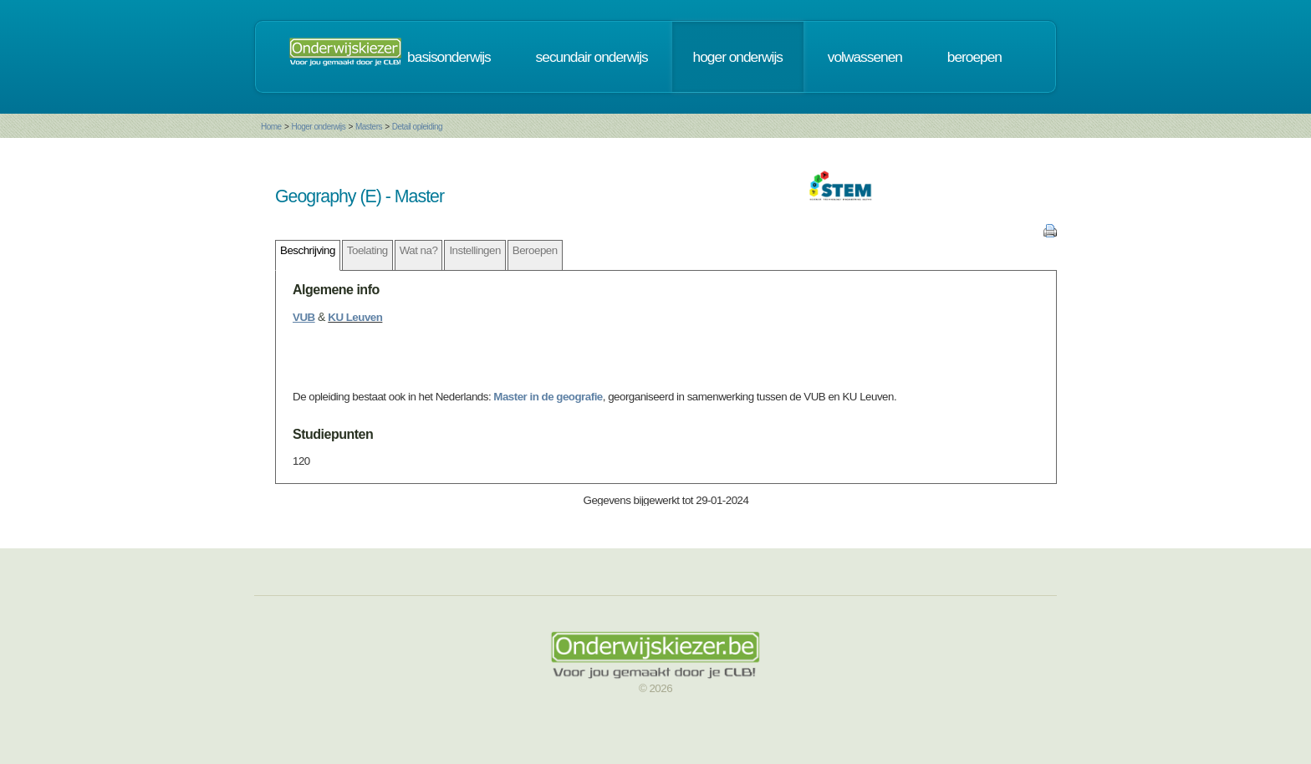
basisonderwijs (449, 56)
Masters (368, 126)
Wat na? (419, 250)
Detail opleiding (417, 126)
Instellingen (474, 250)
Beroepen (535, 250)
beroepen (974, 56)
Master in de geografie (547, 396)
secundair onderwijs (592, 56)
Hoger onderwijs (318, 126)
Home (271, 126)
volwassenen (865, 56)
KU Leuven (355, 317)
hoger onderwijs (738, 56)
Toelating (367, 250)
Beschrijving (307, 250)
